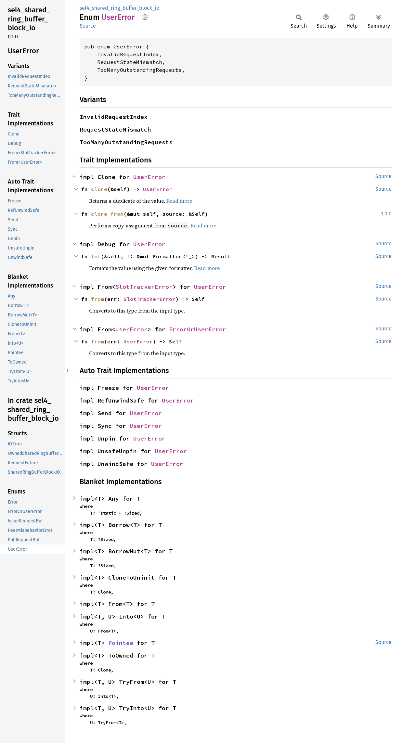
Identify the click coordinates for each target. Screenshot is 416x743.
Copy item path (145, 16)
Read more (179, 200)
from (97, 299)
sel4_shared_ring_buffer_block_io (119, 8)
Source (88, 26)
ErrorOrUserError (197, 329)
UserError (149, 177)
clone (99, 189)
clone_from (107, 214)
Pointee (120, 643)
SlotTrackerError (144, 286)
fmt (96, 256)
